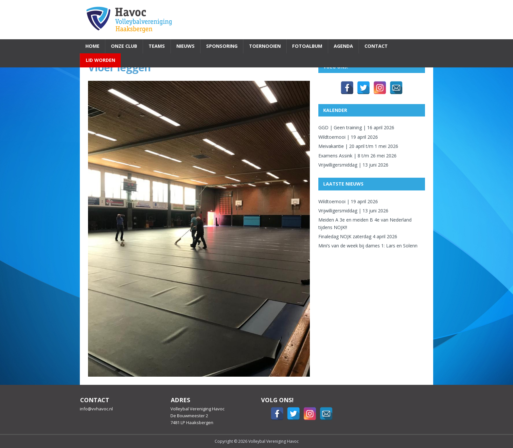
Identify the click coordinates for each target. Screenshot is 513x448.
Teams (157, 46)
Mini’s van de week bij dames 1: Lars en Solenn (367, 245)
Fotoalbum (307, 46)
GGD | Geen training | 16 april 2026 (356, 127)
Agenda (343, 46)
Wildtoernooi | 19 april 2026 (348, 137)
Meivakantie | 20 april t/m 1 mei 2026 (358, 146)
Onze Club (124, 46)
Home (92, 46)
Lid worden (100, 60)
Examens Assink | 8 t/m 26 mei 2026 (357, 155)
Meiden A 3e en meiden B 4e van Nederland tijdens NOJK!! (365, 223)
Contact (376, 46)
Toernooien (265, 46)
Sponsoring (222, 46)
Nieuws (185, 46)
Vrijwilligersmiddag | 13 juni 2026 (353, 165)
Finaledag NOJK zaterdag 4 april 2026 (357, 236)
